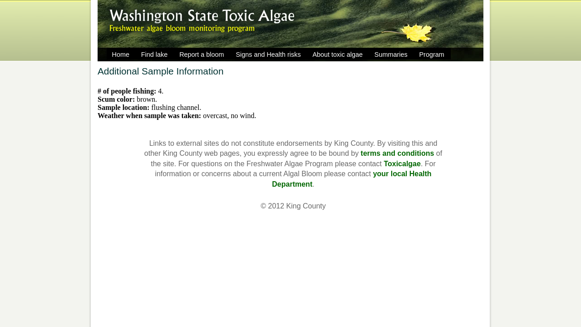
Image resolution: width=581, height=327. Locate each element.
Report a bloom (201, 54)
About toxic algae (338, 54)
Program (431, 54)
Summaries (391, 54)
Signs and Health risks (268, 54)
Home (120, 54)
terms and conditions (397, 153)
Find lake (154, 54)
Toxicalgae (402, 164)
